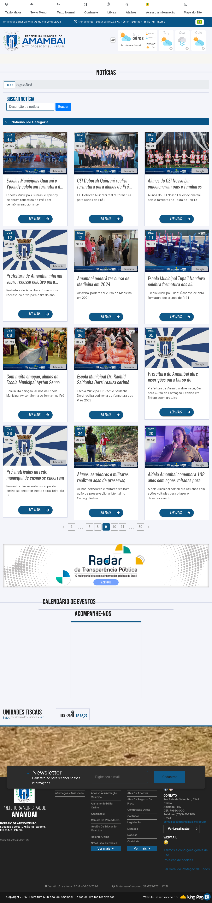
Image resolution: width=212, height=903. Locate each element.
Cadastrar (169, 777)
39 (140, 526)
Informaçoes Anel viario (69, 793)
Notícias (132, 835)
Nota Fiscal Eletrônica (104, 843)
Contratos (133, 816)
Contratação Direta (138, 810)
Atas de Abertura (137, 793)
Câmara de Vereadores (105, 820)
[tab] (113, 40)
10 (114, 526)
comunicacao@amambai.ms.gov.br (185, 822)
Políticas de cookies (178, 860)
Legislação (134, 822)
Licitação (132, 829)
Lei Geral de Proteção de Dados (187, 869)
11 (122, 526)
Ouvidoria (133, 841)
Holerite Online (100, 837)
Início (9, 85)
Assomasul (98, 814)
